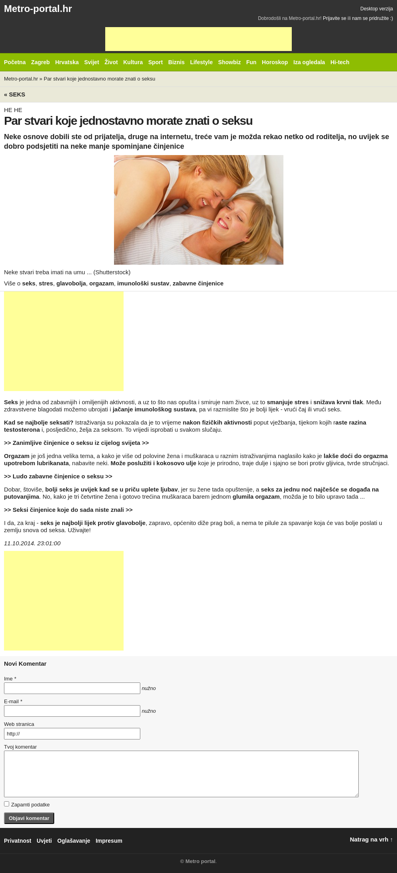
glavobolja (71, 283)
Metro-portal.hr (38, 8)
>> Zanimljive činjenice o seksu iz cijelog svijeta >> (76, 442)
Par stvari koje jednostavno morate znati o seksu (99, 79)
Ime (10, 679)
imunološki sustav (143, 283)
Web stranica (19, 724)
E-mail (13, 701)
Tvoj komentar (20, 747)
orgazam (101, 283)
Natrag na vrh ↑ (371, 839)
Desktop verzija (376, 9)
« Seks (14, 94)
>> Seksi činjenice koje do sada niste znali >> (68, 509)
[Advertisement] (198, 39)
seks (28, 283)
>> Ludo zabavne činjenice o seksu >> (58, 476)
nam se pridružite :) (372, 18)
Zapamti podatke (27, 804)
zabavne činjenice (198, 283)
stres (46, 283)
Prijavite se (334, 18)
